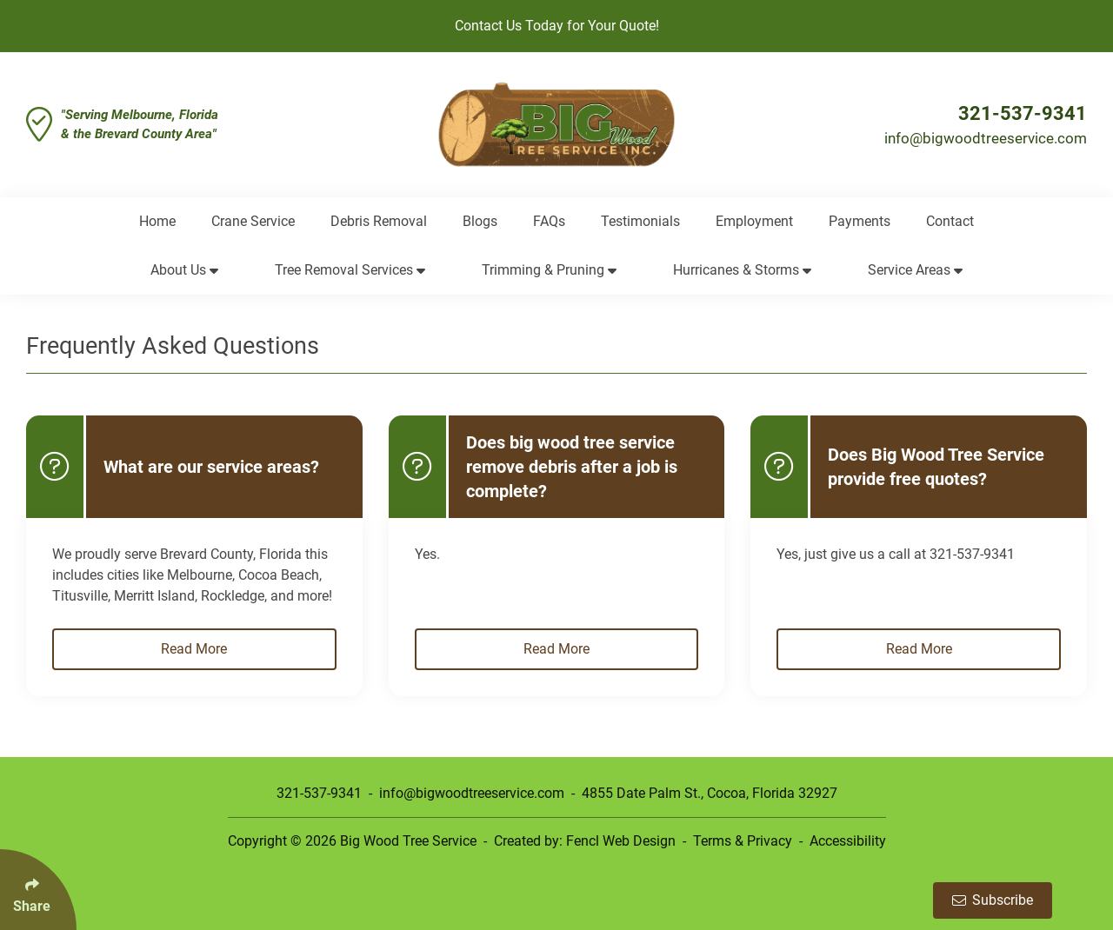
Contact (950, 221)
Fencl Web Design (621, 841)
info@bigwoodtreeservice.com (985, 138)
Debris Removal (378, 221)
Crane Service (253, 221)
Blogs (480, 221)
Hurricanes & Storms (742, 270)
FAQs (549, 221)
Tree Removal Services (350, 270)
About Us (184, 270)
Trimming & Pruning (549, 270)
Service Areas (915, 270)
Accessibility (848, 841)
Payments (859, 221)
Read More (194, 649)
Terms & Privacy (742, 841)
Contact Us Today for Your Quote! (557, 25)
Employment (754, 221)
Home (157, 221)
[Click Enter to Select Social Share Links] (38, 889)
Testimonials (640, 221)
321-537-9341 (1022, 113)
